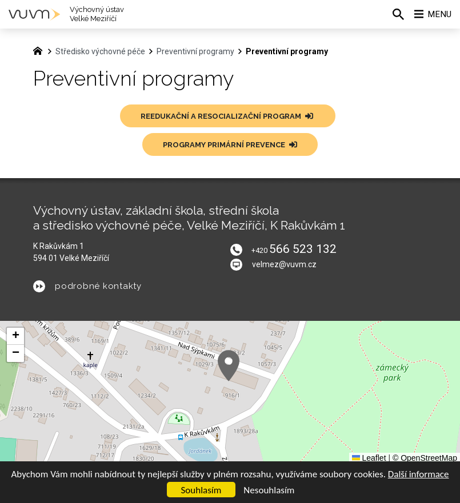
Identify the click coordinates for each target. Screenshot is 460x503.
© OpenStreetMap (425, 457)
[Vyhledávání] (394, 14)
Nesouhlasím (268, 490)
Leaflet (369, 457)
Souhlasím (201, 490)
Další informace (418, 474)
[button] (228, 366)
